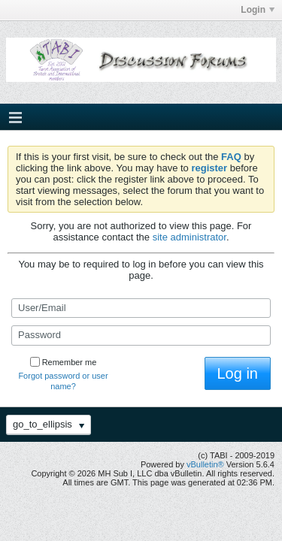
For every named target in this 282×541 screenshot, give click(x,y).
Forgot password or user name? (63, 381)
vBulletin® (205, 464)
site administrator (189, 237)
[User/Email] (141, 308)
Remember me (63, 362)
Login (257, 10)
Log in (238, 373)
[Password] (141, 335)
